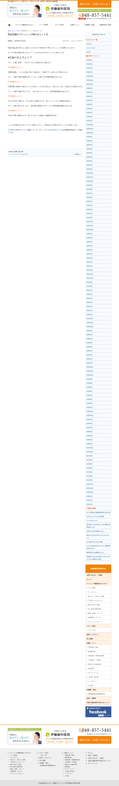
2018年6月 (89, 431)
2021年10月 (90, 278)
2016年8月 (89, 500)
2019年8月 (89, 383)
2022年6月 (89, 245)
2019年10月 (90, 375)
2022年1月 (89, 266)
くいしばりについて (92, 520)
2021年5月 (89, 298)
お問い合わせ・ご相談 (94, 575)
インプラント (92, 681)
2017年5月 (89, 468)
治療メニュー (73, 25)
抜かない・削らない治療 (96, 596)
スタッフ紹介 (59, 25)
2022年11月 (90, 225)
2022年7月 (89, 241)
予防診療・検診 (93, 647)
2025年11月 (90, 80)
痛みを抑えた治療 (94, 605)
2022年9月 (89, 233)
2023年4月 (89, 205)
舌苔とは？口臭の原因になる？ (95, 531)
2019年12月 (90, 367)
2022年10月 (90, 229)
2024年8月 (89, 140)
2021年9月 (89, 282)
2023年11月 (90, 177)
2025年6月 (89, 100)
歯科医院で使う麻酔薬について (95, 552)
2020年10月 (90, 326)
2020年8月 (89, 334)
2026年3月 (89, 64)
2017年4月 (89, 472)
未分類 (88, 52)
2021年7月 (89, 290)
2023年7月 (89, 193)
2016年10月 (90, 492)
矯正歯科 (91, 668)
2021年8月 (89, 286)
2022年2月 (89, 262)
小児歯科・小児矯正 (94, 660)
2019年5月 (89, 391)
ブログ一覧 (91, 630)
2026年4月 (89, 60)
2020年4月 (89, 350)
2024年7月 (89, 144)
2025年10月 (90, 84)
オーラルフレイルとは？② (19, 154)
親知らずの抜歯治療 (94, 664)
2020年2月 (89, 358)
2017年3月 (89, 476)
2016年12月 (90, 484)
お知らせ (89, 43)
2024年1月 (89, 169)
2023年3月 (89, 209)
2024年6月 (89, 148)
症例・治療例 (91, 698)
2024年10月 (90, 132)
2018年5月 (89, 435)
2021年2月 (89, 310)
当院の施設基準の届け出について (98, 702)
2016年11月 (90, 488)
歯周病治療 (91, 651)
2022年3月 (89, 258)
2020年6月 (89, 342)
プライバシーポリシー (95, 622)
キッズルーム (92, 592)
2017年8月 (89, 459)
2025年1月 (89, 120)
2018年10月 (90, 415)
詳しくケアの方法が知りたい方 (50, 130)
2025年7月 (89, 96)
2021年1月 (89, 314)
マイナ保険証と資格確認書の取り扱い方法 (98, 512)
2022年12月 (90, 221)
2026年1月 (89, 72)
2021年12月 (90, 270)
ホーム (10, 25)
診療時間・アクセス (94, 617)
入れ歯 (90, 685)
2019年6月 (89, 387)
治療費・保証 (88, 25)
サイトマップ (92, 763)
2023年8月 (89, 189)
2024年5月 (89, 152)
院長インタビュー (93, 634)
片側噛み (77, 154)
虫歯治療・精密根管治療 (96, 656)
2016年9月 (89, 496)
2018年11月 (90, 411)
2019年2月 (89, 403)
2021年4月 (89, 302)
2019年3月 (89, 399)
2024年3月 (89, 161)
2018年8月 (89, 423)
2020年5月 (89, 346)
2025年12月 (90, 76)
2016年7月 (89, 504)
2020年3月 (89, 354)
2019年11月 (90, 371)
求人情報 (90, 639)
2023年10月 (90, 181)
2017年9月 (89, 455)
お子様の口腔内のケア (16, 130)
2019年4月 (89, 395)
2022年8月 (89, 237)
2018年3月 (89, 439)
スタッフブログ (76, 41)
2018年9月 (89, 419)
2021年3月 (89, 306)
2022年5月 (89, 249)
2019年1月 (89, 407)
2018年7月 (89, 427)
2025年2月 (89, 116)
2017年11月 (90, 447)
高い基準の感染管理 (94, 609)
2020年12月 (90, 318)
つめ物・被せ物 (93, 677)
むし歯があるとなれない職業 (95, 541)
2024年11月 (90, 128)
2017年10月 (90, 451)
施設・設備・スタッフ (95, 613)
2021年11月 (90, 274)
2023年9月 (89, 185)
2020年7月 (89, 338)
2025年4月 (89, 108)
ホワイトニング (93, 673)
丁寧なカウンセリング (95, 600)
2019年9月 (89, 379)
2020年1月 (89, 363)
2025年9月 (89, 88)
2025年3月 (89, 112)
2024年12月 (90, 124)
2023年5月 (89, 201)
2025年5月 (89, 104)
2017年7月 (89, 464)
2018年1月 (89, 443)
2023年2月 (89, 213)
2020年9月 (89, 330)
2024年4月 (89, 157)
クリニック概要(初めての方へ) (24, 25)
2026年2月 (89, 68)
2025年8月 (89, 92)
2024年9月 (89, 136)
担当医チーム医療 (44, 25)
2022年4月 (89, 253)
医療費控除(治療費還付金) (96, 694)
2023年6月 (89, 197)
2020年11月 (90, 322)
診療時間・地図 (103, 25)
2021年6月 (89, 294)
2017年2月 (89, 480)
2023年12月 (90, 173)
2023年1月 (89, 217)
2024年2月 (89, 165)
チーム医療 (91, 588)
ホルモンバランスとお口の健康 (95, 516)
